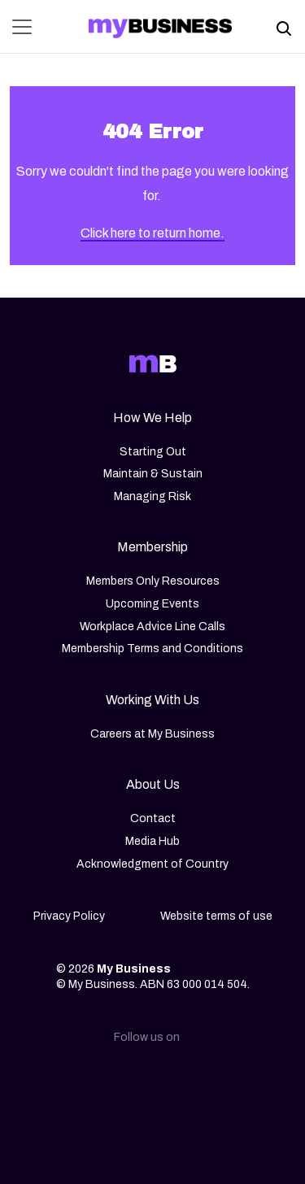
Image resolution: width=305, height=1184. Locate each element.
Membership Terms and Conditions (152, 648)
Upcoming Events (152, 604)
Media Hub (152, 841)
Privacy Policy (69, 916)
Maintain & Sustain (153, 474)
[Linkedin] (75, 1082)
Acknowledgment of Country (152, 864)
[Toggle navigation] (27, 26)
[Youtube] (231, 1082)
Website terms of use (216, 916)
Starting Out (153, 452)
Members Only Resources (153, 581)
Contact (153, 818)
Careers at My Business (152, 734)
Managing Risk (152, 496)
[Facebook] (179, 1082)
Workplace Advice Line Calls (152, 626)
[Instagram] (127, 1082)
